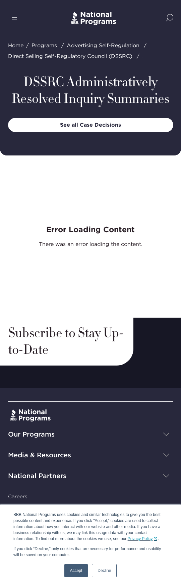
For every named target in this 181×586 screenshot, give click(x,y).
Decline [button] (104, 570)
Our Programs (31, 434)
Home (15, 45)
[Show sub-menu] (166, 434)
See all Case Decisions (90, 125)
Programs (44, 45)
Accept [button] (76, 570)
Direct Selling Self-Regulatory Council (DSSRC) (70, 56)
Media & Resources (39, 455)
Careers (17, 497)
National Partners (37, 476)
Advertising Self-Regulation (103, 45)
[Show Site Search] (170, 18)
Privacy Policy (140, 538)
